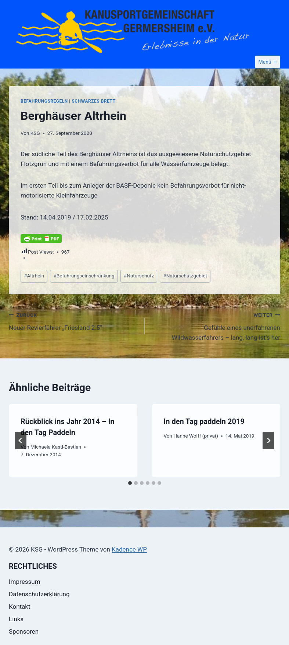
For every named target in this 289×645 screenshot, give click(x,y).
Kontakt (19, 606)
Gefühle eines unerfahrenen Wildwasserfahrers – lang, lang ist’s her (216, 325)
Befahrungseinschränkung (83, 276)
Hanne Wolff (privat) (195, 436)
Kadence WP (129, 549)
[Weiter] (268, 440)
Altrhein (34, 276)
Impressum (24, 581)
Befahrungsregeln (44, 101)
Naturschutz (139, 276)
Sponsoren (24, 631)
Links (16, 619)
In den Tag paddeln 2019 (204, 421)
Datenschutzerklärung (39, 594)
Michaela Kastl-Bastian (55, 447)
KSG (35, 133)
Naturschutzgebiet (185, 276)
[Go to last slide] (20, 440)
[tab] (130, 483)
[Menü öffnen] (267, 62)
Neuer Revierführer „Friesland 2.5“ (73, 320)
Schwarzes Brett (93, 101)
